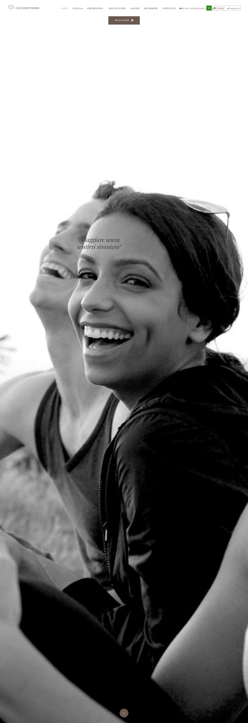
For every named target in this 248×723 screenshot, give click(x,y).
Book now (124, 22)
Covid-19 (83, 9)
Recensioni (156, 9)
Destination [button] (101, 9)
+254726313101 (233, 8)
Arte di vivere (122, 9)
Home (70, 9)
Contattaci (175, 9)
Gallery (140, 9)
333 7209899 (218, 8)
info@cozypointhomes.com (194, 8)
